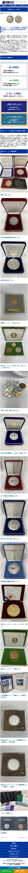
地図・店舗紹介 (14, 5)
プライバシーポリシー (14, 856)
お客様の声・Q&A (23, 5)
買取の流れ (5, 5)
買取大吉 (2, 13)
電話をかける (8, 871)
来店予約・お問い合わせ (14, 851)
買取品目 (14, 843)
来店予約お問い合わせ (22, 871)
